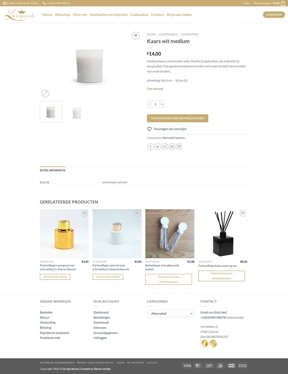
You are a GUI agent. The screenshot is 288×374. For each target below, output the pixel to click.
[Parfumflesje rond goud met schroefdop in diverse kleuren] (64, 233)
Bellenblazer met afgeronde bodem (162, 267)
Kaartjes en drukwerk (54, 332)
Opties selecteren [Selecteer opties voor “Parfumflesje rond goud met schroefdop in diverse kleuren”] (55, 277)
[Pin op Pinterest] (172, 146)
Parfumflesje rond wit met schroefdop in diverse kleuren (111, 267)
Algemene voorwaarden (57, 362)
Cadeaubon (139, 15)
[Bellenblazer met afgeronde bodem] (169, 233)
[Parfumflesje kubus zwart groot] (222, 233)
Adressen (99, 327)
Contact (157, 15)
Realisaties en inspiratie (109, 15)
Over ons (80, 15)
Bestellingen (101, 317)
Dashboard (101, 312)
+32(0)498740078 (213, 317)
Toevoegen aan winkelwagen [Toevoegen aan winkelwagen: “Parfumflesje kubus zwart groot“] (221, 276)
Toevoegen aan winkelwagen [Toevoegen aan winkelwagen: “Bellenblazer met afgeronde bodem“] (169, 279)
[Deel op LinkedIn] (179, 146)
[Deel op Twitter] (158, 146)
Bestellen (46, 312)
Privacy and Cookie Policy (95, 362)
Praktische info (50, 337)
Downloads (101, 322)
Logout (152, 362)
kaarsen (180, 137)
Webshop (62, 15)
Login (120, 362)
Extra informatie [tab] (52, 170)
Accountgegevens (105, 332)
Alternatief (190, 34)
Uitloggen (100, 337)
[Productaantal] (155, 104)
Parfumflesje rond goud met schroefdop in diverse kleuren (58, 267)
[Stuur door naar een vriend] (165, 146)
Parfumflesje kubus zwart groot (217, 265)
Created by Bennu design (95, 368)
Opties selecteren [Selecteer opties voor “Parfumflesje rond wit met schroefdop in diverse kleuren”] (108, 277)
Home (47, 15)
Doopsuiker (168, 34)
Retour (44, 317)
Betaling (45, 327)
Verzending (47, 322)
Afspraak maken (179, 15)
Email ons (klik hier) (214, 312)
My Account (135, 362)
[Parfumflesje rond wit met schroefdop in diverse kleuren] (117, 233)
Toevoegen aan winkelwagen (177, 118)
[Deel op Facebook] (150, 146)
